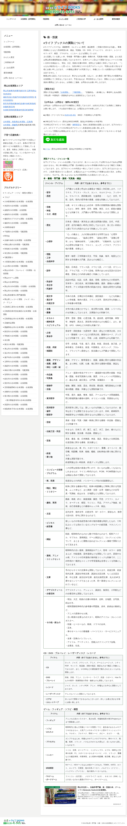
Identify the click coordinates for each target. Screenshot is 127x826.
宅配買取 (7, 52)
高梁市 (10, 100)
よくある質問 (9, 68)
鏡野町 (31, 110)
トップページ (9, 42)
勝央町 (17, 104)
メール (47, 149)
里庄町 (25, 110)
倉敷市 (11, 91)
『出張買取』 (64, 92)
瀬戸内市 (18, 97)
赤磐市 (17, 91)
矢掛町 (6, 110)
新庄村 (11, 107)
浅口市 (11, 97)
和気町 (32, 104)
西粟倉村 (18, 110)
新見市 (6, 104)
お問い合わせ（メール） (13, 78)
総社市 (23, 91)
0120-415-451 (70, 115)
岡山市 (6, 91)
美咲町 (11, 110)
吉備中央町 (25, 104)
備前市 (6, 97)
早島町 (11, 104)
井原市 (8, 94)
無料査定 (76, 125)
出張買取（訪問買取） (12, 47)
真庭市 (25, 97)
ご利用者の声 (9, 62)
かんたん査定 (9, 57)
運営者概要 (8, 73)
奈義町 (6, 107)
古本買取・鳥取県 (10, 122)
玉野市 (29, 91)
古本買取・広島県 (25, 122)
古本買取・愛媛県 (10, 125)
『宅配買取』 (77, 92)
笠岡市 (31, 97)
